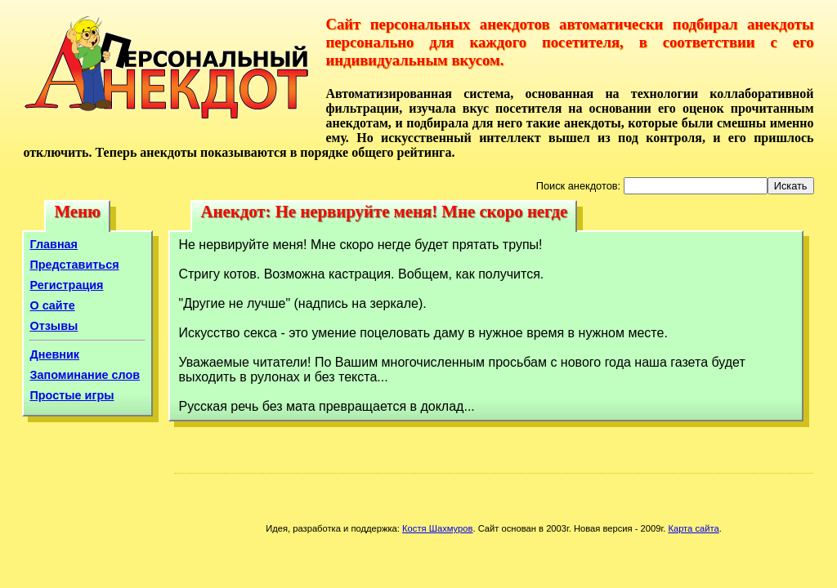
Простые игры (71, 395)
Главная (53, 244)
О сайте (51, 305)
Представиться (74, 264)
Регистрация (66, 285)
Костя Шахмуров (437, 528)
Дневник (54, 354)
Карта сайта (693, 528)
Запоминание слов (84, 374)
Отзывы (53, 325)
